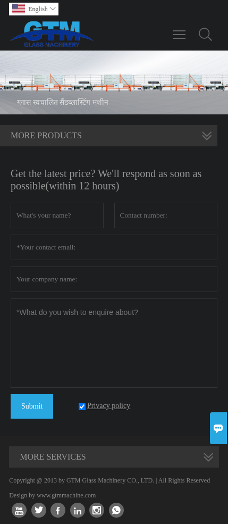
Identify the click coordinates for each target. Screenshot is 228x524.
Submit (32, 406)
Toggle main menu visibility (180, 29)
